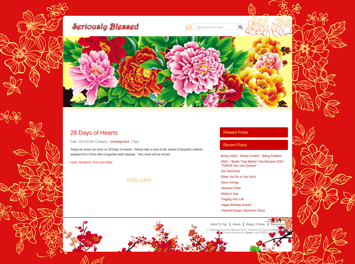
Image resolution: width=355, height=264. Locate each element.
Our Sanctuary (230, 171)
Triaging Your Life (232, 199)
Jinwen (249, 232)
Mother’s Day (229, 194)
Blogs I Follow (255, 224)
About (236, 224)
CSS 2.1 (264, 232)
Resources (278, 224)
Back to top (219, 224)
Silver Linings (229, 182)
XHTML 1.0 (278, 232)
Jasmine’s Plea (231, 188)
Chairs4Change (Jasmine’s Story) (243, 210)
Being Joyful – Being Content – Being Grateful (251, 156)
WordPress (279, 230)
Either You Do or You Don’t (238, 177)
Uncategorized (119, 141)
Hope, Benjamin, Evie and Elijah (91, 162)
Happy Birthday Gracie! (236, 205)
